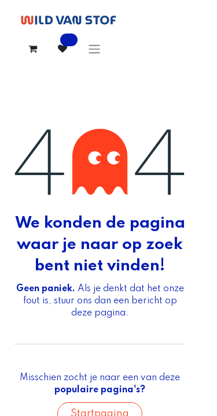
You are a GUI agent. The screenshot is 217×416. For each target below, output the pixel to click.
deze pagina (98, 313)
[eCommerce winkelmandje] (32, 48)
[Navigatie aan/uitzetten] (94, 49)
